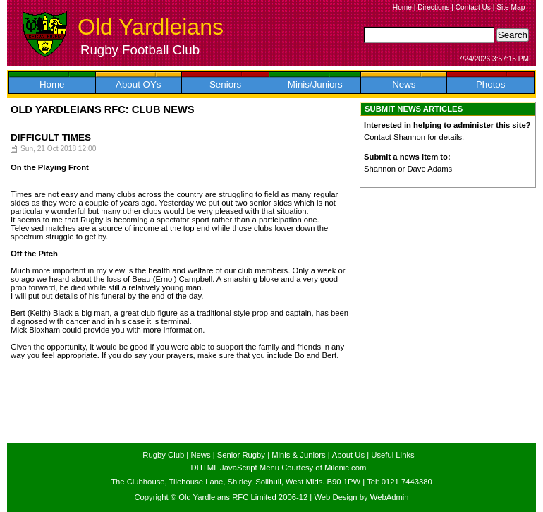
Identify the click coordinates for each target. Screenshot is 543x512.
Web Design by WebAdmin (361, 497)
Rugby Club (163, 455)
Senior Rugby (241, 455)
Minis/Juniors (315, 84)
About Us (348, 455)
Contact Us (473, 7)
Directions (433, 7)
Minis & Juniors (298, 455)
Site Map (510, 7)
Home (402, 7)
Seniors (225, 84)
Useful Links (392, 455)
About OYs (138, 84)
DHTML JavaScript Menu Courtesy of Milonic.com (279, 467)
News (403, 84)
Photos (491, 84)
